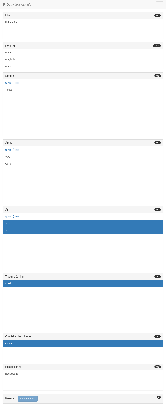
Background (11, 373)
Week (8, 283)
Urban (8, 343)
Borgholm (10, 59)
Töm (16, 217)
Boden (8, 52)
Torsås (8, 89)
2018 (8, 223)
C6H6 (8, 163)
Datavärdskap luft (17, 4)
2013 (8, 230)
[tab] (83, 398)
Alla (8, 83)
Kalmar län (11, 22)
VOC (7, 156)
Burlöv (8, 66)
